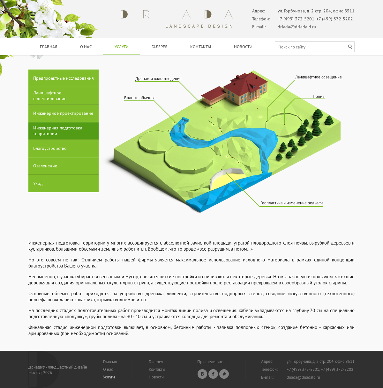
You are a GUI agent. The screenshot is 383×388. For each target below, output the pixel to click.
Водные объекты (139, 98)
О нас (86, 46)
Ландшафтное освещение (318, 77)
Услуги (122, 46)
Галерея (159, 46)
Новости (243, 46)
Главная (48, 46)
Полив (318, 96)
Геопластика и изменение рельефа (291, 203)
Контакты (200, 46)
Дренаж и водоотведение (158, 79)
